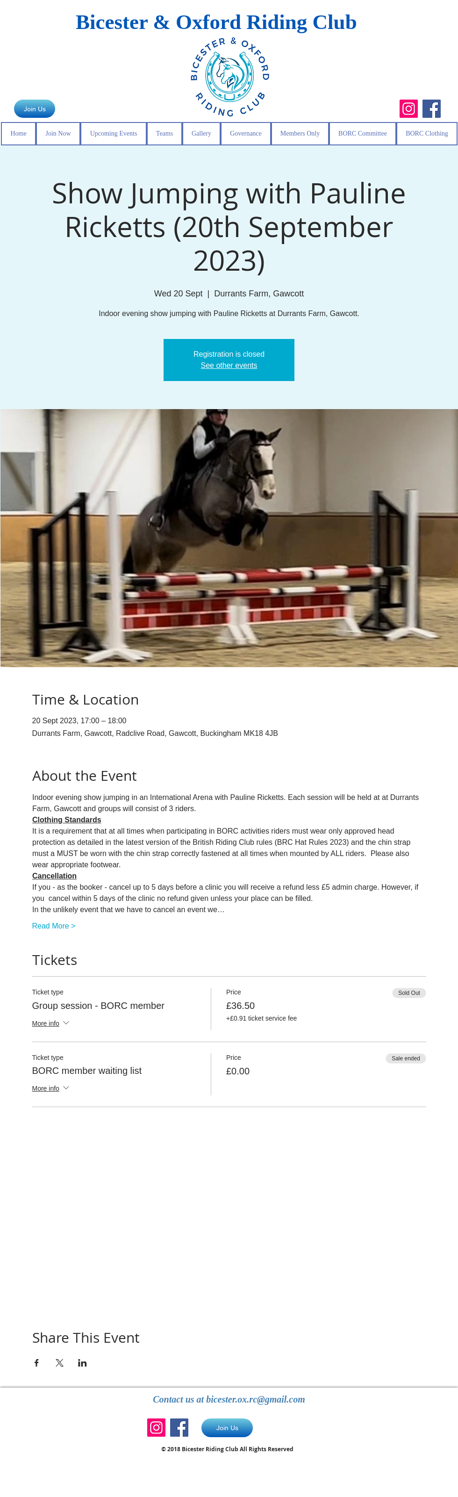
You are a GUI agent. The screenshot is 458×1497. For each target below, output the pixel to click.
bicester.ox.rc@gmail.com (255, 1399)
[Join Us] (34, 109)
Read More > (54, 926)
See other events (229, 365)
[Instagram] (409, 109)
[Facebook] (431, 109)
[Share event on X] (59, 1363)
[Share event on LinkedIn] (82, 1363)
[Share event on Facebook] (36, 1363)
